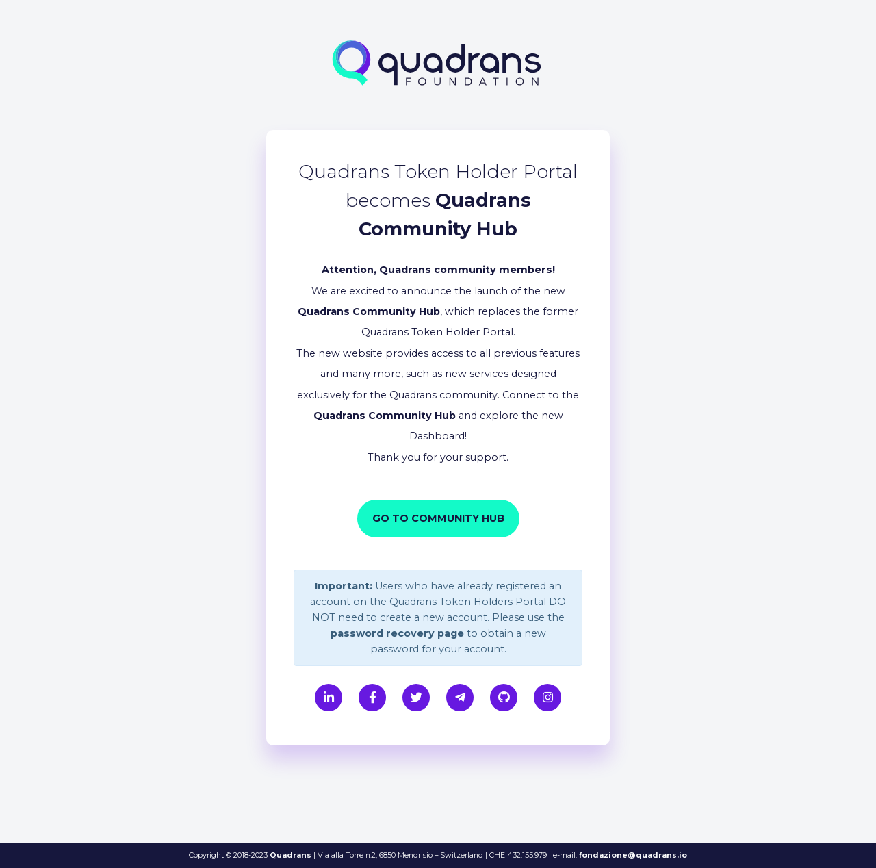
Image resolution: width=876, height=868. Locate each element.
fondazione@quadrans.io (633, 855)
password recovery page (397, 633)
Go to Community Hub (438, 518)
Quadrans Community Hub (369, 311)
